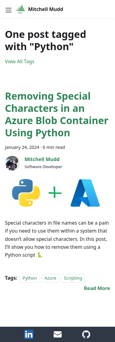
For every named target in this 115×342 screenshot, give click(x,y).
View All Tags (19, 61)
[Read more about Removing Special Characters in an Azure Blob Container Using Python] (97, 288)
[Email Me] (57, 337)
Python (29, 278)
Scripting (73, 278)
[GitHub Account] (86, 337)
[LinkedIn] (28, 337)
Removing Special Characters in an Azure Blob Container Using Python (56, 114)
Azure (50, 278)
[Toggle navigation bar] (8, 9)
